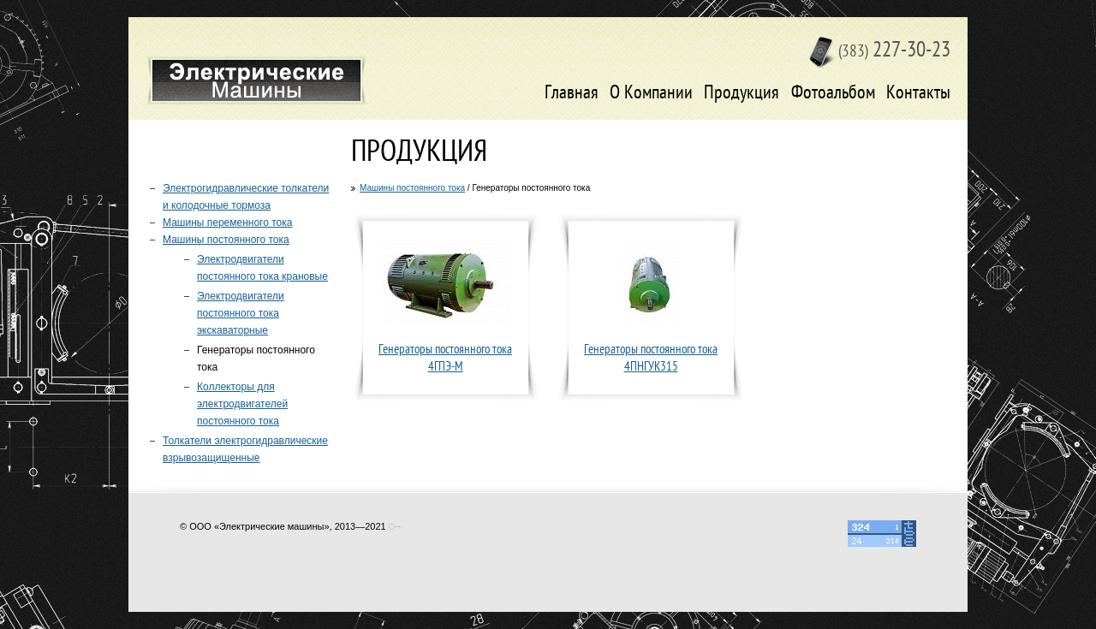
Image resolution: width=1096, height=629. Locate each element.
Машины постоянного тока (412, 188)
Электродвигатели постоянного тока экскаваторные (240, 313)
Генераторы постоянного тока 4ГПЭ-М (445, 359)
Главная (572, 93)
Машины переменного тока (227, 222)
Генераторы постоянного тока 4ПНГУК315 (651, 359)
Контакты (918, 93)
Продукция (741, 93)
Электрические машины (256, 80)
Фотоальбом (833, 93)
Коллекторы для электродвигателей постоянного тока (242, 404)
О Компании (651, 93)
